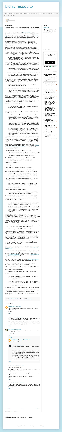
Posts (7, 19)
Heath (9, 306)
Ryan (13, 345)
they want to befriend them (14, 254)
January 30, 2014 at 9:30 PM (18, 365)
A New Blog (46, 27)
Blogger (42, 426)
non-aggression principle (21, 299)
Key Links (56, 13)
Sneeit (56, 138)
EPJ (27, 38)
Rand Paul (26, 299)
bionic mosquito (19, 6)
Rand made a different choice (22, 98)
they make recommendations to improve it (29, 252)
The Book (13, 15)
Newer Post (8, 409)
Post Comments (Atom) (14, 411)
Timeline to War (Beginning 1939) (31, 13)
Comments (8, 21)
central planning (10, 299)
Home (5, 13)
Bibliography (6, 15)
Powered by (50, 66)
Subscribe (50, 62)
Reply (9, 313)
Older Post (37, 409)
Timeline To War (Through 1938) (15, 13)
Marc (9, 329)
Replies (11, 337)
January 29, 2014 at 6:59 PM (16, 329)
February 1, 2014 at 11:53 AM (19, 345)
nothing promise (31, 71)
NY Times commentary (26, 32)
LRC (6, 36)
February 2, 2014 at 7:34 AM (18, 382)
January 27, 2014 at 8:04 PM (16, 306)
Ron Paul (30, 299)
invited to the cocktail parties (33, 259)
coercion (15, 299)
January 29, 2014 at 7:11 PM (25, 339)
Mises (37, 35)
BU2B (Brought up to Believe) (46, 13)
